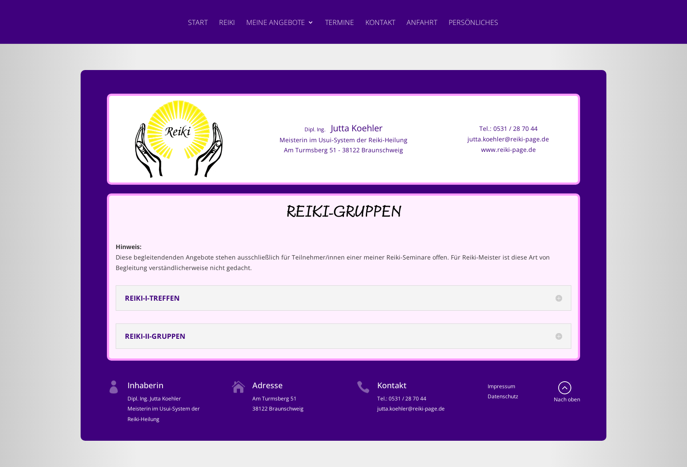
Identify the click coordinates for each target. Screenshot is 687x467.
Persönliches (473, 23)
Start (198, 23)
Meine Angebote (275, 23)
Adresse (267, 385)
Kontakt (380, 23)
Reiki (227, 23)
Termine (339, 23)
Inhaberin (145, 385)
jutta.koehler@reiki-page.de (508, 139)
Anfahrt (422, 23)
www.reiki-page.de (508, 149)
